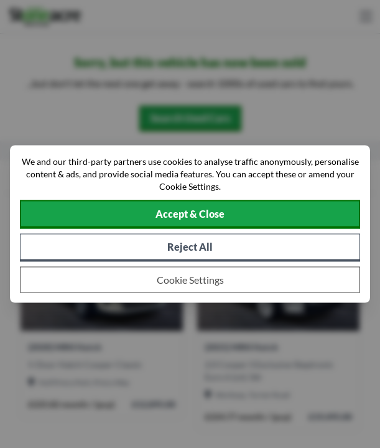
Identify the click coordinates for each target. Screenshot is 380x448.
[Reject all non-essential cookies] (190, 248)
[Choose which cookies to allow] (190, 280)
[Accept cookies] (190, 214)
